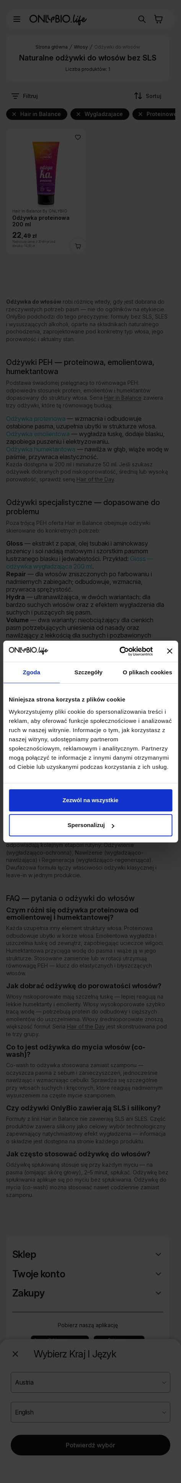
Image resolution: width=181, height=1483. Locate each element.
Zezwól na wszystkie (91, 800)
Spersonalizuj (90, 825)
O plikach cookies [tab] (147, 672)
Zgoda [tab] (32, 672)
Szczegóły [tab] (89, 672)
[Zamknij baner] (169, 651)
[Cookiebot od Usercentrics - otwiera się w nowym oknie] (119, 651)
